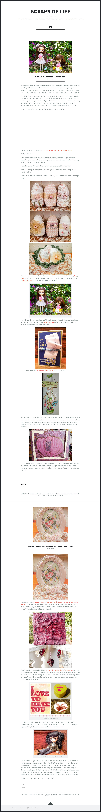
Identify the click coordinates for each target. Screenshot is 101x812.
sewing (43, 495)
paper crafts (73, 494)
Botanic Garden (27, 280)
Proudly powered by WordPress (19, 807)
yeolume (52, 495)
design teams (40, 494)
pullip (77, 494)
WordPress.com (41, 807)
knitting (60, 794)
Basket (23, 278)
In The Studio (50, 79)
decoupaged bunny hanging (45, 370)
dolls (45, 494)
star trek (47, 495)
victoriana (47, 796)
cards (33, 494)
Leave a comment (59, 495)
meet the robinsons (65, 494)
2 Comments (53, 796)
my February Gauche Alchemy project (60, 670)
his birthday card (48, 322)
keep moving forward (55, 494)
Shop (18, 19)
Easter (48, 494)
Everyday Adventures (27, 19)
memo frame (65, 794)
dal (35, 494)
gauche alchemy (45, 794)
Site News (81, 19)
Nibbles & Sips (63, 19)
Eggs (75, 276)
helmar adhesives (53, 794)
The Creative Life (40, 19)
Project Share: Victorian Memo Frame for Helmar (50, 546)
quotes (39, 495)
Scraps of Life (50, 11)
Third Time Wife (72, 19)
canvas (33, 794)
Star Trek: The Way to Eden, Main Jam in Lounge (56, 150)
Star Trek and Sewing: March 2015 (50, 77)
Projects (70, 794)
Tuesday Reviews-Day (52, 19)
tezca (77, 794)
